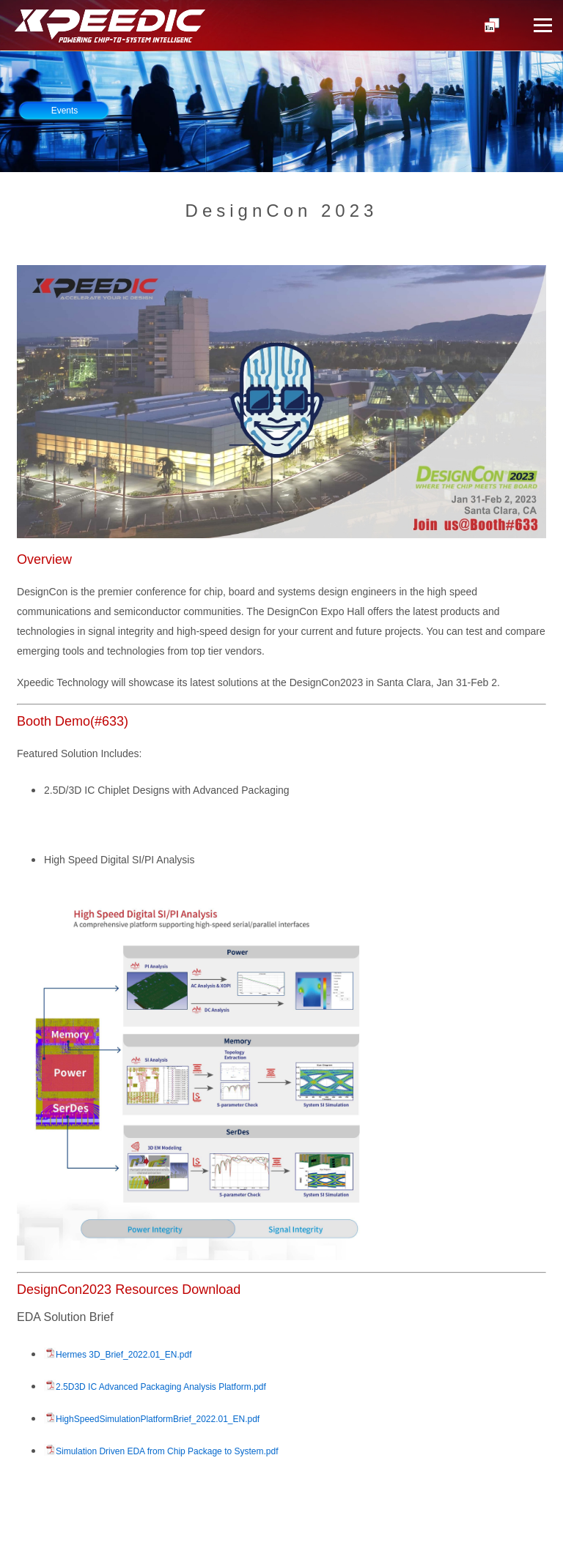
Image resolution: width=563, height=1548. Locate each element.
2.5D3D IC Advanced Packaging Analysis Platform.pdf (161, 1387)
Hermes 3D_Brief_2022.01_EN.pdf (123, 1355)
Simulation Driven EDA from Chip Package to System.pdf (167, 1451)
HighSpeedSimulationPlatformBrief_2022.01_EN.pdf (158, 1419)
